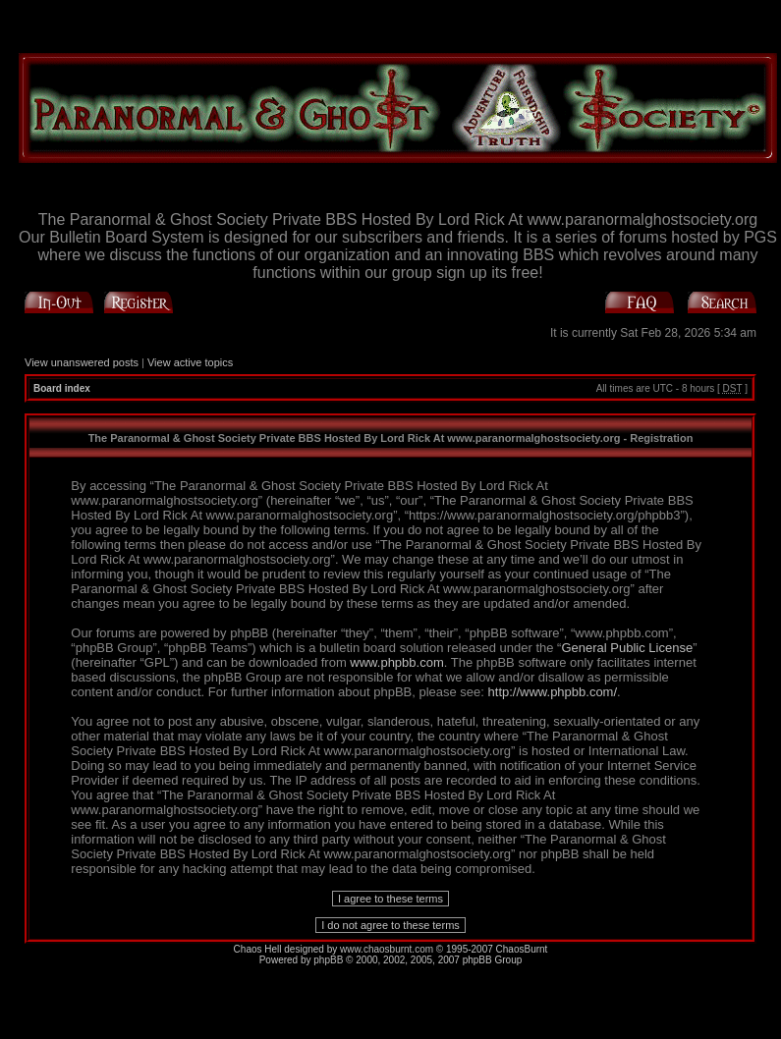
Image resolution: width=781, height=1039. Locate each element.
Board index (61, 388)
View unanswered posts (82, 362)
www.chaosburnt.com (386, 949)
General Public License (627, 647)
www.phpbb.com (396, 662)
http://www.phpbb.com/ (553, 691)
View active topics (190, 362)
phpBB (328, 960)
